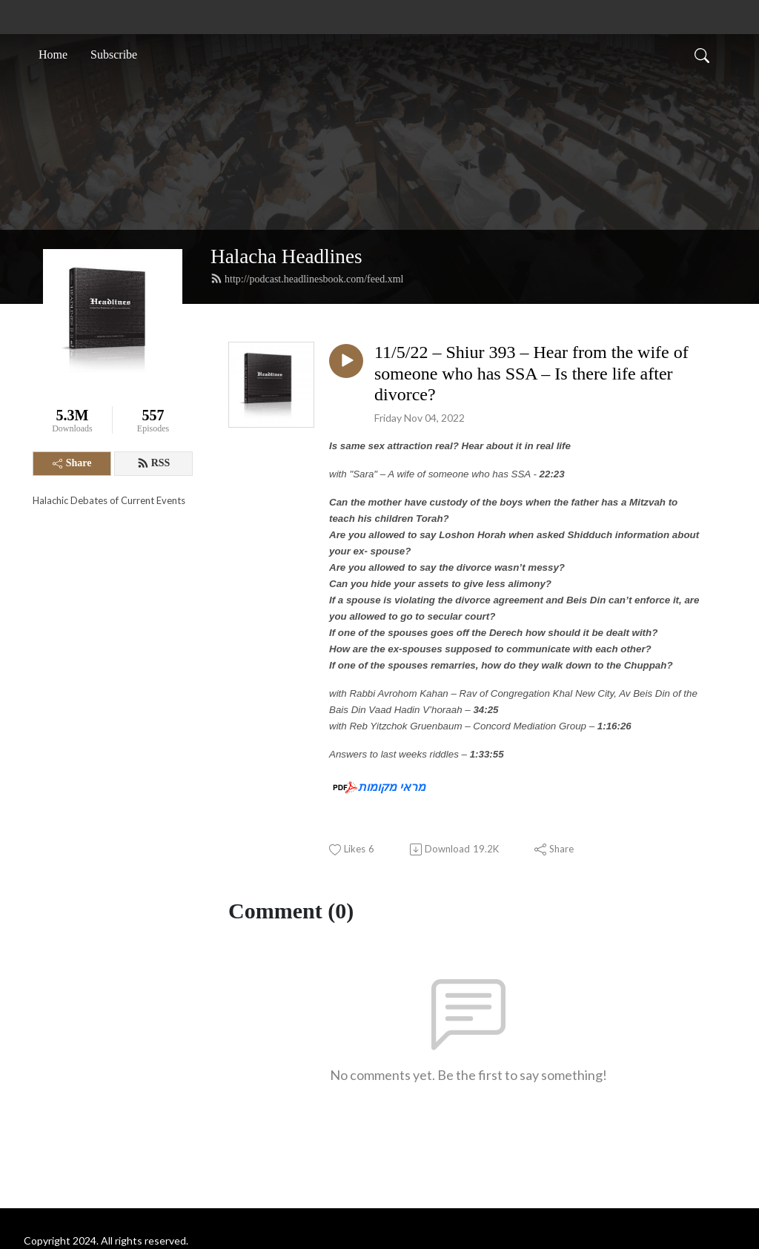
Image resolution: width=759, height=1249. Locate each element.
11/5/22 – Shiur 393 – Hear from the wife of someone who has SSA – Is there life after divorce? (531, 373)
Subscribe (113, 54)
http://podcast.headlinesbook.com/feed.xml (307, 279)
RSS (153, 463)
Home (53, 54)
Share (72, 462)
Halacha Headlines (286, 256)
